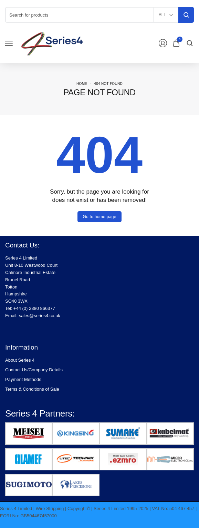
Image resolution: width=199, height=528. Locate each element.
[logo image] (56, 42)
